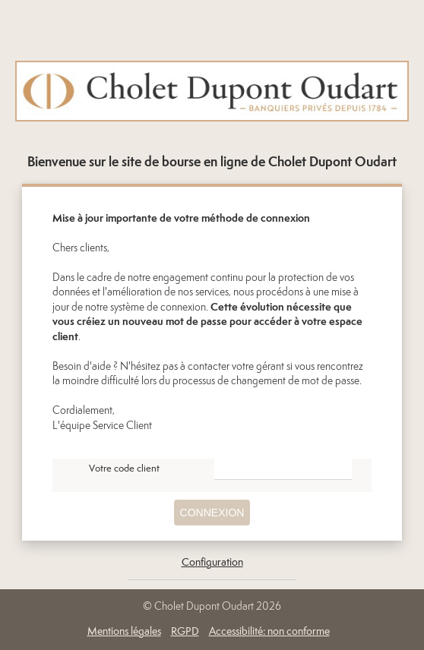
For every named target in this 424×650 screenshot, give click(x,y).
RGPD (185, 631)
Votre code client (124, 469)
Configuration (212, 562)
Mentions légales (124, 631)
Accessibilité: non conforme (269, 631)
